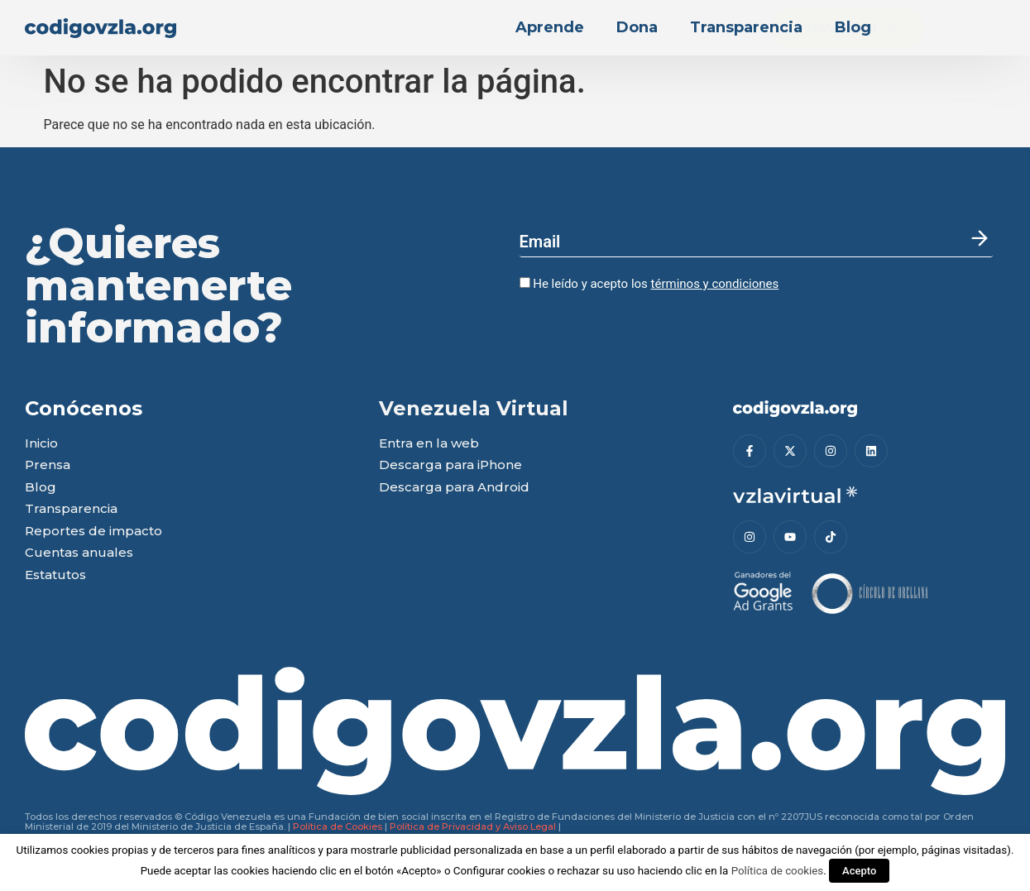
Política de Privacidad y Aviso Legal (473, 826)
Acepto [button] (859, 871)
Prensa (47, 465)
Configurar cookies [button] (499, 871)
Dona (637, 27)
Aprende (549, 27)
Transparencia (746, 27)
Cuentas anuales (79, 553)
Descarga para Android (454, 488)
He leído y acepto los (649, 283)
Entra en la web (429, 444)
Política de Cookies (337, 826)
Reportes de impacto (93, 532)
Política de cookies (777, 871)
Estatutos (55, 575)
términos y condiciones (715, 283)
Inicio (41, 444)
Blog (853, 27)
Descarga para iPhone (450, 465)
